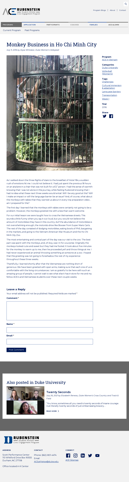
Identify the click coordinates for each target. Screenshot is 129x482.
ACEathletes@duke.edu (46, 461)
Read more (51, 411)
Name (10, 324)
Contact (122, 10)
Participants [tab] (53, 25)
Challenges (107, 82)
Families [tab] (94, 25)
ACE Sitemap (72, 460)
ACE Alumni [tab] (113, 25)
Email (10, 335)
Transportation (109, 95)
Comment (13, 298)
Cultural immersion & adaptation (111, 86)
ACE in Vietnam (109, 60)
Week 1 (105, 99)
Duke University (110, 68)
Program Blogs (99, 10)
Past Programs (33, 31)
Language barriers (111, 91)
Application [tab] (30, 25)
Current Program (12, 30)
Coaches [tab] (74, 25)
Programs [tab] (8, 25)
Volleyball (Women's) (107, 72)
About (113, 10)
